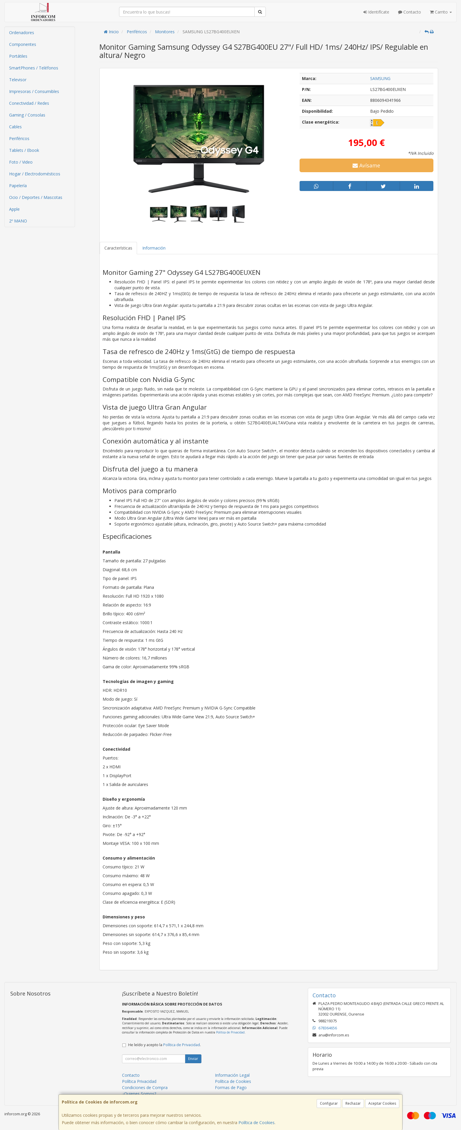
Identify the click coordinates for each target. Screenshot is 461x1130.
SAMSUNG (380, 78)
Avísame (366, 165)
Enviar (193, 1058)
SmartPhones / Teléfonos (33, 68)
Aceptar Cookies (382, 1103)
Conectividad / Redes (29, 103)
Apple (14, 209)
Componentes (22, 44)
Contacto (409, 12)
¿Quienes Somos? (139, 1093)
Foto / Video (21, 162)
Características (118, 248)
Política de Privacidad (230, 1032)
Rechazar (353, 1103)
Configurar (329, 1103)
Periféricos (19, 138)
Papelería (18, 185)
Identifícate (376, 12)
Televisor (17, 79)
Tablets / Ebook (24, 150)
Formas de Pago (231, 1087)
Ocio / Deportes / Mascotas (35, 197)
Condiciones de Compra (145, 1087)
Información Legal (232, 1075)
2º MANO (18, 221)
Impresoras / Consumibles (34, 91)
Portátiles (18, 56)
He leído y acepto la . (164, 1044)
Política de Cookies (256, 1122)
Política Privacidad (139, 1081)
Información (154, 248)
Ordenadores (21, 32)
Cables (15, 126)
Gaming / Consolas (27, 115)
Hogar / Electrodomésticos (34, 174)
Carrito (441, 12)
